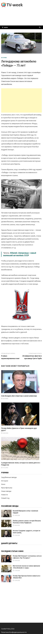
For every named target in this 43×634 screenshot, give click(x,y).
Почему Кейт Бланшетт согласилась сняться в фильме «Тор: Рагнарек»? (27, 557)
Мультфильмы (6, 488)
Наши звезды (6, 491)
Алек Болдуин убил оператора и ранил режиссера (19, 396)
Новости (4, 494)
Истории (4, 57)
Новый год (5, 498)
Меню (5, 27)
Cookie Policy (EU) (7, 629)
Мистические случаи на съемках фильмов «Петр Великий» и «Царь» (26, 567)
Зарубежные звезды (9, 477)
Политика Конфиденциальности (14, 632)
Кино (3, 484)
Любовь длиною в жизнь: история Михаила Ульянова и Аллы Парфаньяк (27, 522)
